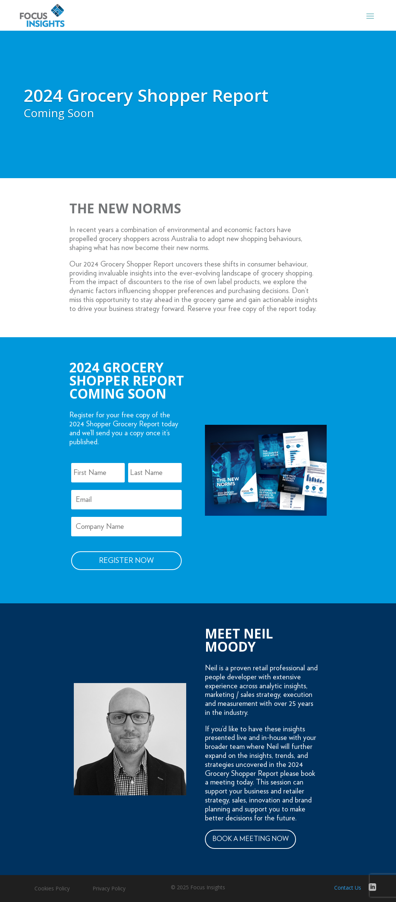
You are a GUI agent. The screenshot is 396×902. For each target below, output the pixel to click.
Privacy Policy (109, 889)
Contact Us (347, 887)
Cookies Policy (52, 889)
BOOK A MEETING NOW (250, 839)
